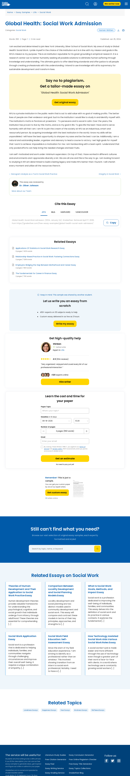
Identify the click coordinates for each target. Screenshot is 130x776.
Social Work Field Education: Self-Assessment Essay (59, 639)
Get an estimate (65, 458)
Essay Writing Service (54, 768)
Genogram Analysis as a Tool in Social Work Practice (34, 174)
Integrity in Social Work (109, 174)
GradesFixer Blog (76, 773)
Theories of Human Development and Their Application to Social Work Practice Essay (22, 590)
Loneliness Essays (31, 709)
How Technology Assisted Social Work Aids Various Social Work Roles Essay (103, 639)
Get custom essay (57, 491)
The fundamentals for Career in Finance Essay (36, 273)
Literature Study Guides (55, 755)
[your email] (65, 440)
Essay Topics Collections (80, 768)
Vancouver (82, 212)
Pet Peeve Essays (98, 709)
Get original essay (65, 102)
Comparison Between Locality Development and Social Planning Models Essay (61, 590)
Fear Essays (65, 709)
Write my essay (65, 323)
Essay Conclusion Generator (81, 755)
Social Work (45, 12)
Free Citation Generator (55, 759)
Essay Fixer (49, 764)
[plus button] (86, 430)
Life (35, 12)
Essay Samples (23, 12)
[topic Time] (81, 420)
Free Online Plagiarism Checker (82, 759)
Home (10, 12)
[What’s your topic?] (65, 410)
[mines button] (43, 430)
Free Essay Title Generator (80, 764)
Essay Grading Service (54, 773)
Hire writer (65, 381)
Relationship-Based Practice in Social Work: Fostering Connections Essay (47, 256)
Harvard (65, 212)
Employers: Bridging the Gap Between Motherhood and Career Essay (46, 264)
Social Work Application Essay (22, 637)
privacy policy (57, 448)
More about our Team (21, 191)
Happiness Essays (49, 709)
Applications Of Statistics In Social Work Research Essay (40, 247)
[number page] (65, 430)
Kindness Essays (80, 709)
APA (44, 212)
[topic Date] (56, 420)
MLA (53, 212)
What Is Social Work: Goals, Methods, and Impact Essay (100, 588)
